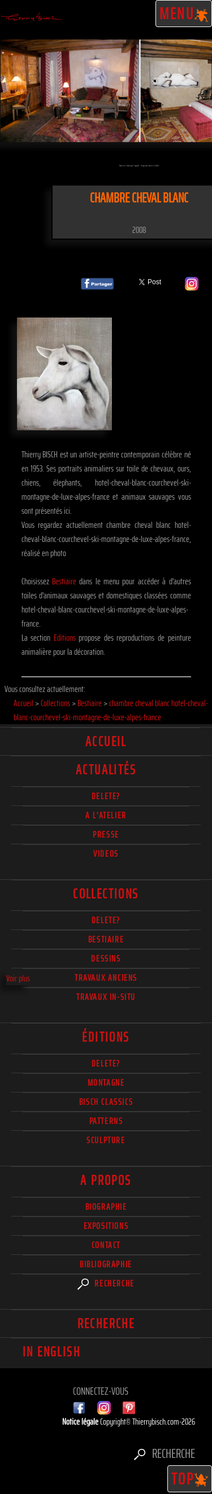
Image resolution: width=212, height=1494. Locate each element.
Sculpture (105, 1140)
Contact (106, 1245)
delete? (106, 796)
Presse (106, 834)
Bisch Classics (106, 1102)
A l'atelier (106, 815)
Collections (106, 894)
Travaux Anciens (106, 978)
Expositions (106, 1226)
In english (51, 1352)
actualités (106, 770)
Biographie (106, 1207)
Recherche (106, 1283)
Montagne (106, 1083)
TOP (190, 1479)
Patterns (106, 1121)
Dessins (105, 958)
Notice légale (81, 1421)
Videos (106, 854)
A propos (105, 1180)
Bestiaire (64, 581)
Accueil (106, 741)
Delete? (106, 1063)
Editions (65, 638)
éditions (105, 1037)
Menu (184, 14)
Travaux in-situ (106, 997)
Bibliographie (106, 1264)
